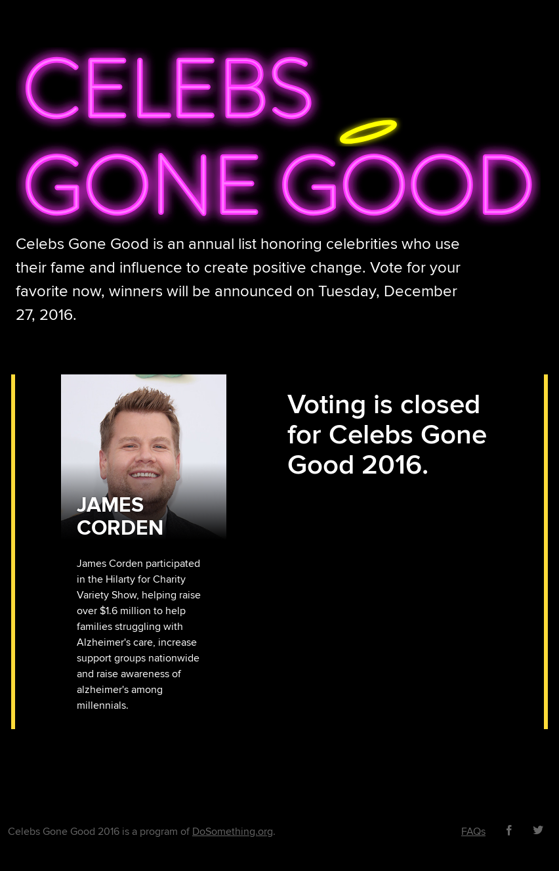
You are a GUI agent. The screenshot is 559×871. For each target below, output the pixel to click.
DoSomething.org (232, 831)
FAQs (473, 831)
